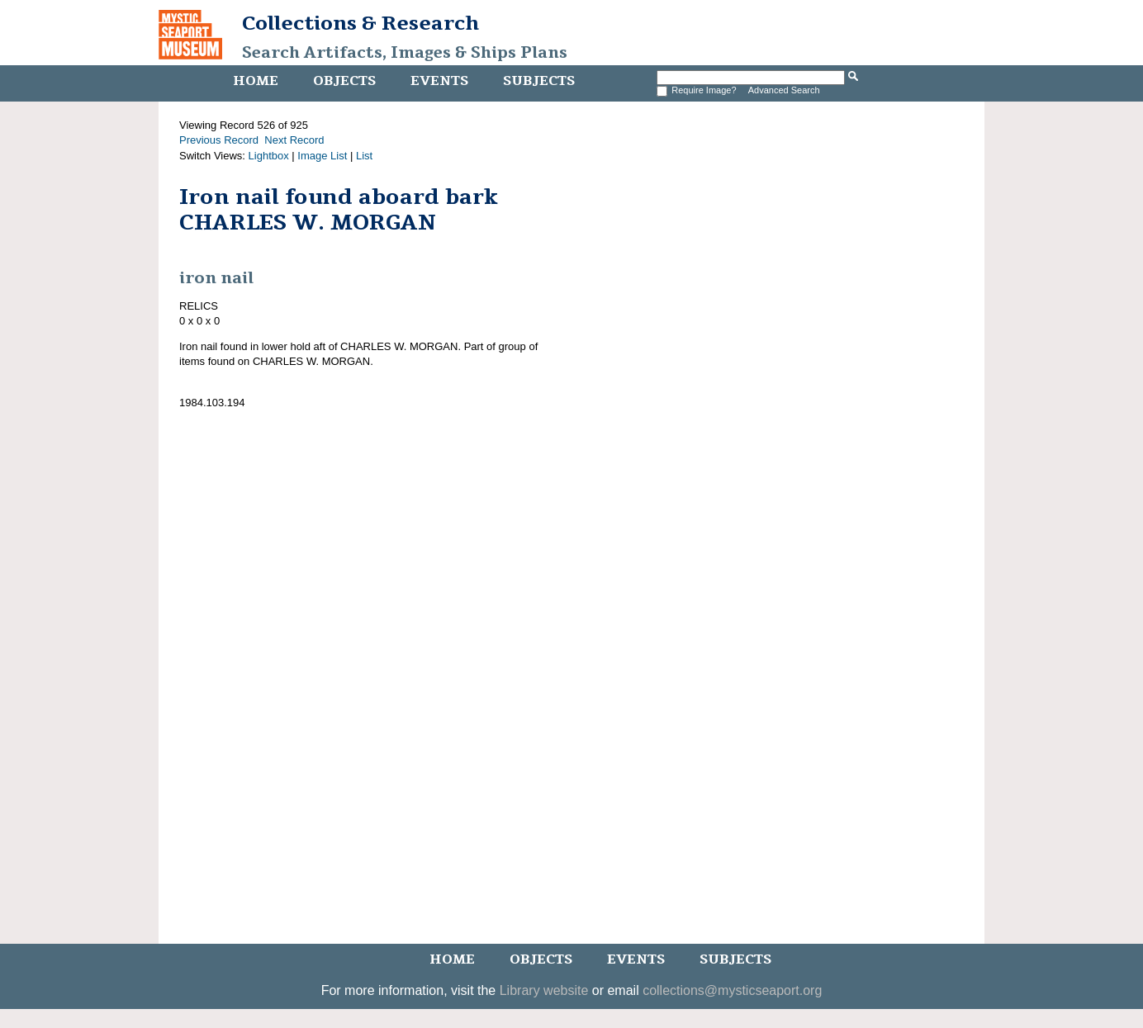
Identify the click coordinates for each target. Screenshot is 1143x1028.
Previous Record (218, 140)
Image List (322, 155)
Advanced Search (784, 90)
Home (255, 81)
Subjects (539, 81)
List (364, 155)
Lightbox (269, 155)
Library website (544, 990)
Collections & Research (360, 23)
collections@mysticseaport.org (732, 990)
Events (439, 81)
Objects (344, 81)
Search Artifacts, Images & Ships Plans (404, 53)
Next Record (294, 140)
